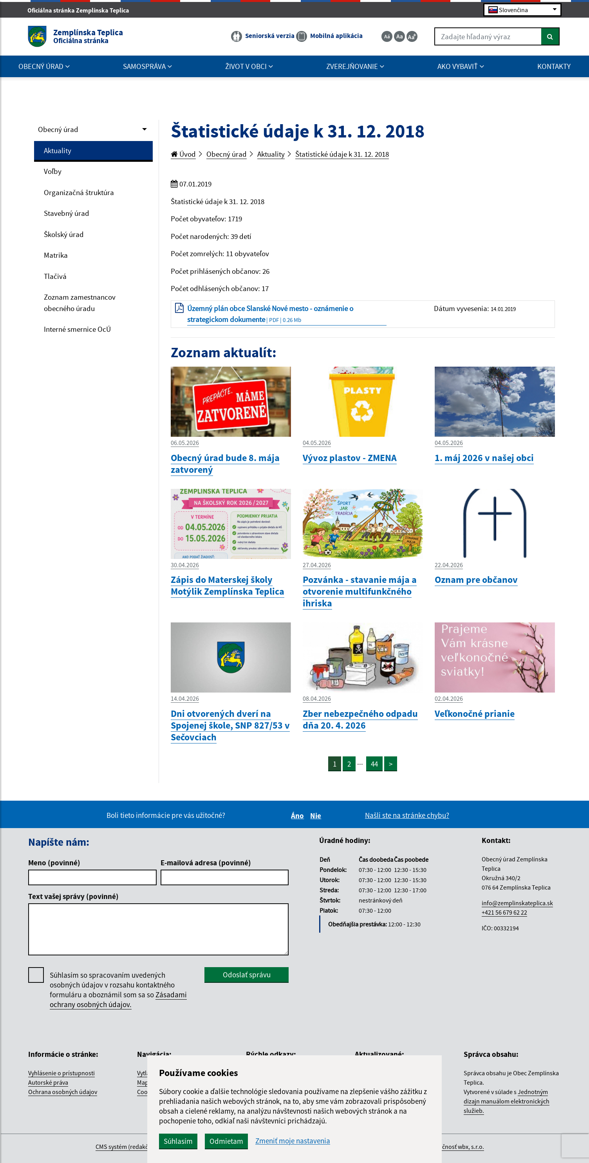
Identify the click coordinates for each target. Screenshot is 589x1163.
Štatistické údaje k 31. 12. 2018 (342, 154)
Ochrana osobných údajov (62, 1092)
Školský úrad (64, 234)
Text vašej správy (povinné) (73, 896)
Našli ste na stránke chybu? (407, 815)
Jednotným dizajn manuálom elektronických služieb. (506, 1101)
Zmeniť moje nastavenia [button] (292, 1141)
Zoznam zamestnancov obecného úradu (80, 302)
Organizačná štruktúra (79, 192)
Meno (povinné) (54, 862)
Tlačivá (55, 276)
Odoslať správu (247, 974)
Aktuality (57, 150)
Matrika (56, 255)
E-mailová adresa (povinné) (206, 862)
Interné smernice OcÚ (77, 329)
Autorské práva (48, 1082)
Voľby (52, 171)
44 (374, 764)
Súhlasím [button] (178, 1141)
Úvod (183, 154)
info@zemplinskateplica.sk (517, 903)
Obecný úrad (58, 129)
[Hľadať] (550, 36)
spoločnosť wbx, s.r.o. (455, 1146)
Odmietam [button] (226, 1141)
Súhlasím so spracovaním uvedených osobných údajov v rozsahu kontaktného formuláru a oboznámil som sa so (118, 989)
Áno (298, 815)
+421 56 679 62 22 (504, 912)
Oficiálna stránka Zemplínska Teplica (81, 10)
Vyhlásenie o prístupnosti (61, 1073)
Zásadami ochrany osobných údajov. (118, 999)
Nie (316, 815)
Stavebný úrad (66, 213)
